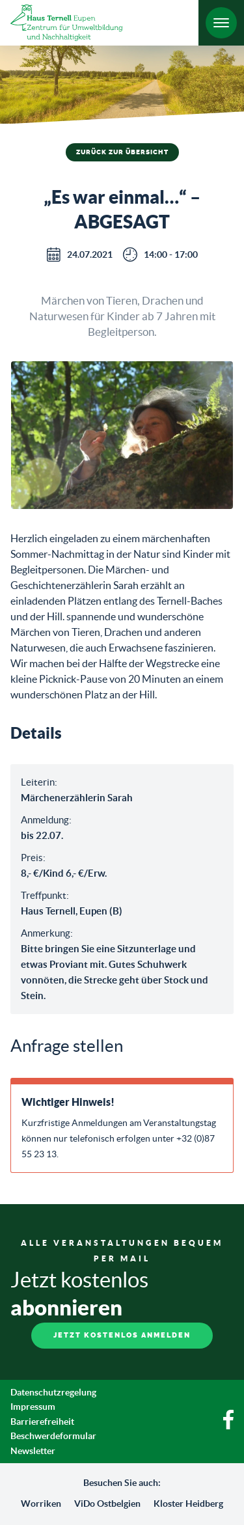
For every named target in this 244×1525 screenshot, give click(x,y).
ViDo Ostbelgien (107, 1503)
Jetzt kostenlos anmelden (122, 1335)
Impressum (32, 1406)
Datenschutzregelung (53, 1392)
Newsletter (32, 1451)
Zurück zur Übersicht (122, 152)
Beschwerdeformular (53, 1436)
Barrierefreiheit (42, 1421)
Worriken (41, 1503)
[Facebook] (228, 1426)
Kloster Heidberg (188, 1503)
